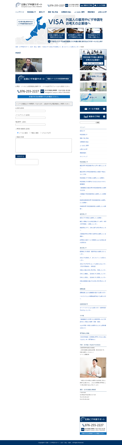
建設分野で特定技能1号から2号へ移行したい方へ (93, 167)
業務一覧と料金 (53, 12)
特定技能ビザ (31, 12)
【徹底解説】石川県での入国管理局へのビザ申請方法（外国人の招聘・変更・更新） (93, 320)
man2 (18, 53)
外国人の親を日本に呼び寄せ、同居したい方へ (93, 270)
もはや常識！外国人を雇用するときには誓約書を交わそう (93, 327)
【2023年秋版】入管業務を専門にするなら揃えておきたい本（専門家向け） (93, 338)
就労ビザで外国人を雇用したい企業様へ (91, 218)
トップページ (19, 12)
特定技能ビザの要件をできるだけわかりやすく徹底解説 (93, 183)
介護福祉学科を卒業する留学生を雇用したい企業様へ (93, 235)
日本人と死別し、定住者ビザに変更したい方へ (93, 277)
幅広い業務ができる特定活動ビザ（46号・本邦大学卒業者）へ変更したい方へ (93, 223)
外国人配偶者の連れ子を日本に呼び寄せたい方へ (93, 282)
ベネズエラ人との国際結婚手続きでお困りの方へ (93, 297)
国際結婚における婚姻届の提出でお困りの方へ (93, 292)
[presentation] (26, 164)
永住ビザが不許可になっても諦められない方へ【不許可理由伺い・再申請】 (93, 265)
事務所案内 (91, 12)
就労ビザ (42, 12)
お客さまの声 (102, 12)
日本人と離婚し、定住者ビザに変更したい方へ (93, 273)
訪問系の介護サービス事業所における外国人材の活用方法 (93, 241)
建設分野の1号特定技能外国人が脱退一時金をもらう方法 (93, 173)
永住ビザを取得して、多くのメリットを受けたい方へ (93, 259)
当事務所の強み (66, 12)
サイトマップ (83, 156)
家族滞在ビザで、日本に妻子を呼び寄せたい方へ (93, 229)
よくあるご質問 (79, 12)
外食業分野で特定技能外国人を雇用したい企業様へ (93, 207)
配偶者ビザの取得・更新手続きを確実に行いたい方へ (93, 253)
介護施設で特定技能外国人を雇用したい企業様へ (93, 195)
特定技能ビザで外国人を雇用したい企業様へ (92, 178)
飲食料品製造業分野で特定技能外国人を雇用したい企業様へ (93, 201)
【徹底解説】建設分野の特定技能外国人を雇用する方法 (93, 189)
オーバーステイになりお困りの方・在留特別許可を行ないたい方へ (93, 309)
